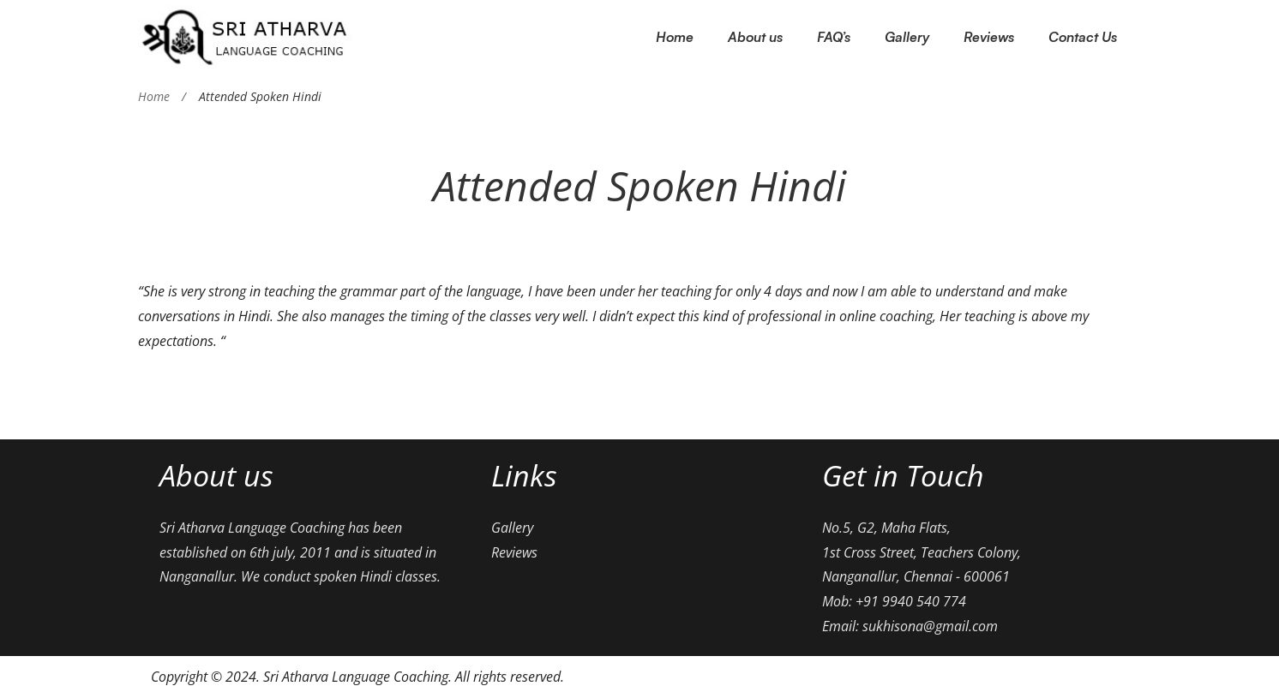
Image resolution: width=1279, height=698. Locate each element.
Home (154, 96)
